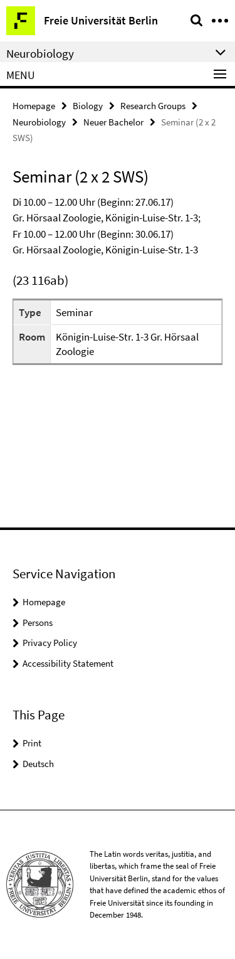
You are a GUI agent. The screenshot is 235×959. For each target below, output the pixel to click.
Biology (88, 106)
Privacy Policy (50, 643)
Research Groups (152, 106)
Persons (38, 622)
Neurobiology (39, 122)
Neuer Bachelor (113, 122)
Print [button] (32, 743)
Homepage (34, 106)
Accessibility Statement (68, 663)
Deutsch (38, 764)
